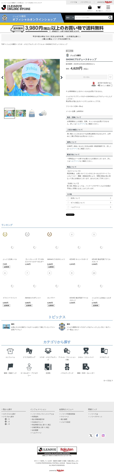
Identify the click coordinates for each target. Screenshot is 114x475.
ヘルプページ (81, 124)
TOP (3, 44)
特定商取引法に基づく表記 (41, 425)
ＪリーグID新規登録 (68, 414)
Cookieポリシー (37, 422)
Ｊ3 (8, 424)
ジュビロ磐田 (11, 44)
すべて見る (107, 380)
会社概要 (35, 430)
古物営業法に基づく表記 (40, 427)
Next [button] (62, 77)
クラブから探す (8, 416)
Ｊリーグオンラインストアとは (43, 414)
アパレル (41, 44)
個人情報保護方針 (38, 419)
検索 (110, 18)
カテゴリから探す (9, 414)
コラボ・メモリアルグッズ (26, 44)
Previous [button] (2, 77)
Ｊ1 (8, 419)
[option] (32, 77)
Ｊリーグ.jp (73, 2)
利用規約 (35, 416)
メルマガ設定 (65, 422)
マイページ (65, 416)
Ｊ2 (8, 421)
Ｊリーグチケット (85, 2)
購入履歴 (64, 419)
